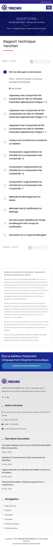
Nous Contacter (34, 340)
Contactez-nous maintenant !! (26, 366)
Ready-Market (35, 543)
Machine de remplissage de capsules (14, 337)
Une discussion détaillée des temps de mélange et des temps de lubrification (27, 223)
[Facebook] (2, 397)
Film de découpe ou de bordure (25, 72)
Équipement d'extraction (11, 340)
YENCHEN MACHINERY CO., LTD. (30, 539)
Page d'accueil (10, 506)
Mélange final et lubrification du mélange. (25, 210)
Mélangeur (35, 334)
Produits (8, 510)
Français (47, 2)
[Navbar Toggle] (49, 7)
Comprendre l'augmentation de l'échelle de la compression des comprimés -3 (25, 155)
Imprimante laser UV (32, 337)
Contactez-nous (11, 528)
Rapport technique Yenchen (36, 28)
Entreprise (9, 515)
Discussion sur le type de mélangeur (27, 235)
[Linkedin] (8, 397)
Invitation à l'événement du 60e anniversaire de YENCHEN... (23, 459)
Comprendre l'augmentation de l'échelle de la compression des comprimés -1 (25, 185)
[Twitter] (5, 397)
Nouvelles (9, 519)
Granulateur (28, 334)
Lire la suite (15, 88)
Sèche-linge (42, 334)
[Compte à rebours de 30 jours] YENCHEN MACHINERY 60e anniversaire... (26, 446)
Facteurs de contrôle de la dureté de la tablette (28, 142)
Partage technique (19, 28)
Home (9, 28)
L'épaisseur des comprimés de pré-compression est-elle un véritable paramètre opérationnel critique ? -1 (27, 128)
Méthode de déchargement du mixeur (24, 198)
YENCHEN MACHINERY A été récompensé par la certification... (23, 483)
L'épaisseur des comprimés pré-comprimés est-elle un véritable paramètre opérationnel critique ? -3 (28, 98)
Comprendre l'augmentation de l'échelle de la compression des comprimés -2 (25, 170)
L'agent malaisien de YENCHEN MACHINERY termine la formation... (26, 471)
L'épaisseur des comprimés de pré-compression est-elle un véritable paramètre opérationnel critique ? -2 (28, 113)
